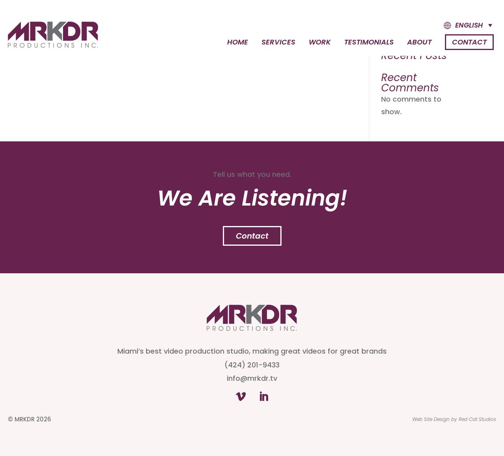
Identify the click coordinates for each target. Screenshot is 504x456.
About (419, 43)
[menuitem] (460, 25)
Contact (469, 42)
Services (278, 43)
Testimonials (369, 43)
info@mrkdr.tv (252, 378)
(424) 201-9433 (252, 365)
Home (237, 43)
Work (320, 43)
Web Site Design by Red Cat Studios (454, 419)
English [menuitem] (469, 25)
